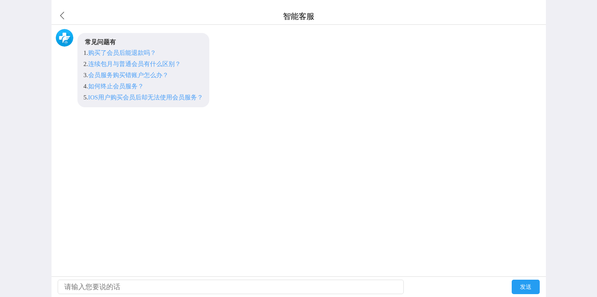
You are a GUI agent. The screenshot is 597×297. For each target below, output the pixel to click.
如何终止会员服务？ (116, 86)
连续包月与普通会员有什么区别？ (134, 64)
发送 (525, 286)
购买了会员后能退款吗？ (122, 53)
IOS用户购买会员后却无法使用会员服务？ (145, 97)
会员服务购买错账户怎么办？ (128, 75)
